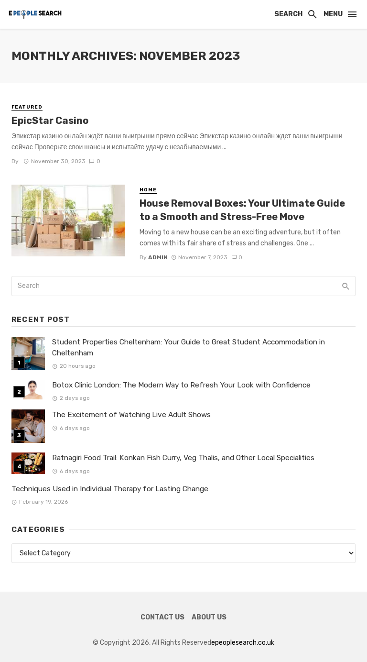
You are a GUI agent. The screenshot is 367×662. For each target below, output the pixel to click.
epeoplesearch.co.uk (242, 643)
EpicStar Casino (49, 120)
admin (158, 257)
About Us (209, 617)
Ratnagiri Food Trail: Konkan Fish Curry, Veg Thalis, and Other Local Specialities (183, 457)
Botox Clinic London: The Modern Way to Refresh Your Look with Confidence (181, 385)
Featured (27, 107)
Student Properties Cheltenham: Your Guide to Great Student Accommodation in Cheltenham (188, 347)
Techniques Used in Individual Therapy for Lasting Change (109, 489)
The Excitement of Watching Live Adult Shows (131, 414)
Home (148, 190)
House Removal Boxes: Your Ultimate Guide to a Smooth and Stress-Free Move (242, 210)
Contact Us (162, 617)
